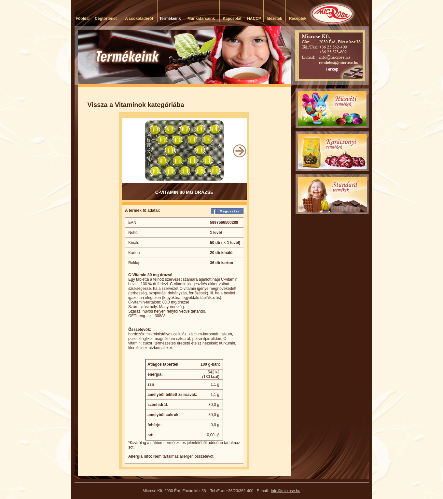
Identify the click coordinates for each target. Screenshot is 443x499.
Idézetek (274, 18)
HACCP (254, 18)
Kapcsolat (232, 18)
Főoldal (83, 18)
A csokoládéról (139, 18)
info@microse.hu (285, 491)
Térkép (331, 69)
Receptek (297, 18)
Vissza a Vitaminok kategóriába (136, 104)
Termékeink (170, 18)
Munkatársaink (201, 18)
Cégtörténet (106, 18)
